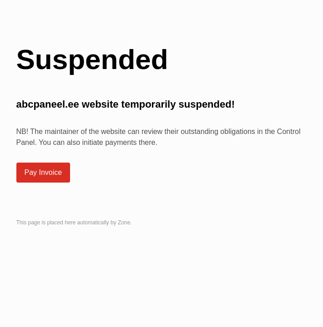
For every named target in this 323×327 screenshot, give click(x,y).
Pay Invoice (43, 172)
